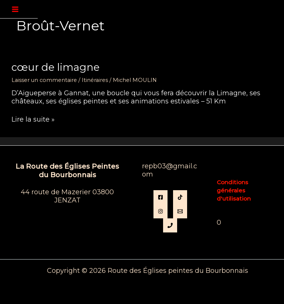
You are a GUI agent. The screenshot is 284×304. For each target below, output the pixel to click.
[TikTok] (180, 197)
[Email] (180, 211)
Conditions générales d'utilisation (234, 190)
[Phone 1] (170, 225)
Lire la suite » (33, 120)
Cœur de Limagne (55, 67)
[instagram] (160, 211)
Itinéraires (95, 80)
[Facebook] (160, 197)
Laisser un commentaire (44, 80)
